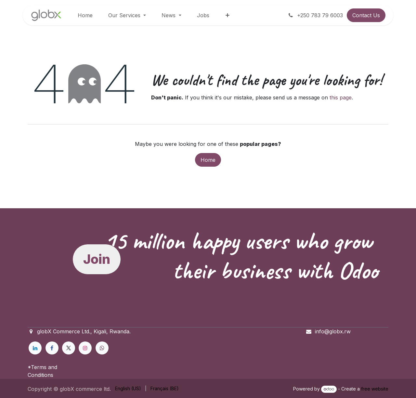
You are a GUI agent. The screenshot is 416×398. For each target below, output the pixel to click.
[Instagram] (85, 347)
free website (374, 389)
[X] (68, 347)
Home (208, 160)
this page (341, 97)
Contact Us (366, 15)
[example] (102, 347)
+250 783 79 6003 (315, 15)
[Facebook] (52, 347)
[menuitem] (85, 15)
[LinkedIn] (35, 347)
